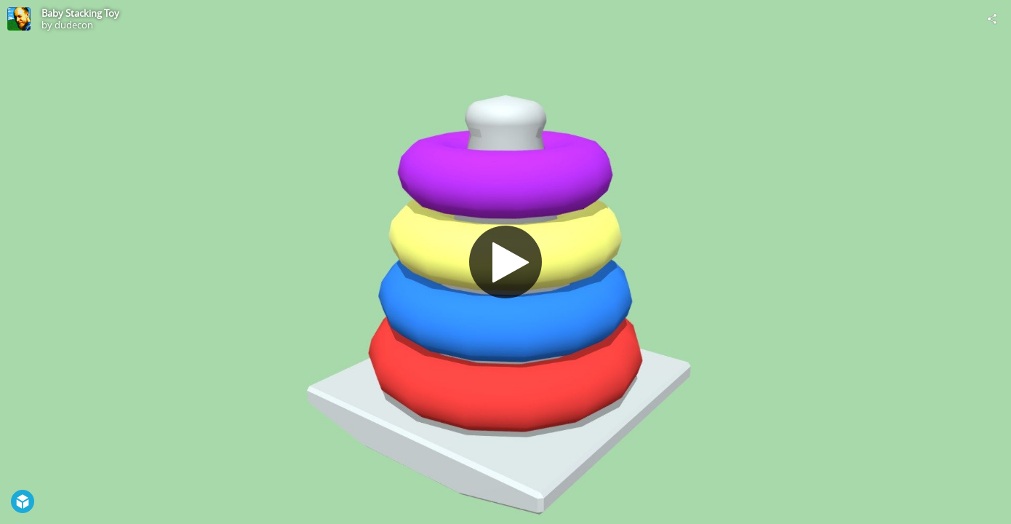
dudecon (74, 24)
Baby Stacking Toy (80, 13)
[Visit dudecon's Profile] (19, 19)
